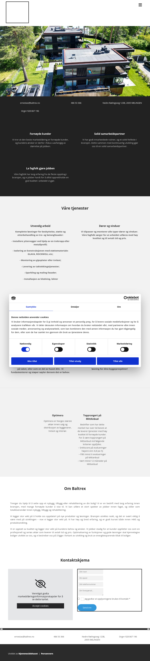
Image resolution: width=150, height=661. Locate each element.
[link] (40, 583)
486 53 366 (76, 103)
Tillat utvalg (75, 361)
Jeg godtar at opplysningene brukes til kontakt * (107, 598)
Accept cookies (40, 605)
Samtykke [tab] (31, 306)
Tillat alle (118, 361)
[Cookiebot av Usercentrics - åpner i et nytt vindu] (126, 298)
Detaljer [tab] (75, 306)
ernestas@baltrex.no (30, 103)
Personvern (47, 653)
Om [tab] (119, 306)
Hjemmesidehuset (28, 653)
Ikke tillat (32, 361)
